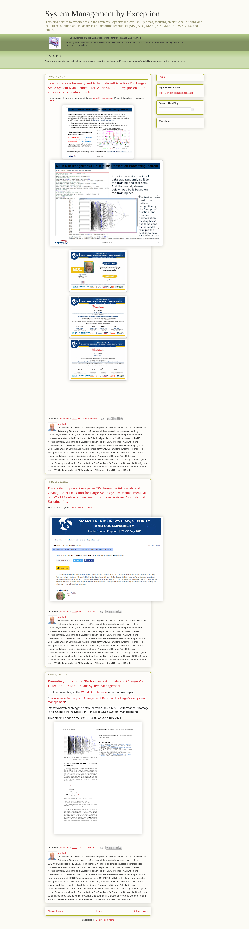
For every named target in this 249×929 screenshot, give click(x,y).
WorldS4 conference (102, 98)
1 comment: (90, 611)
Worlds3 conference (94, 692)
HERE (51, 101)
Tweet (162, 77)
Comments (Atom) (105, 920)
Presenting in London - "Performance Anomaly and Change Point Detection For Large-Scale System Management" (97, 683)
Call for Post (55, 56)
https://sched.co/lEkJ (82, 507)
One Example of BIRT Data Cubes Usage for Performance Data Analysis (105, 38)
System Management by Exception (102, 13)
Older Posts (141, 911)
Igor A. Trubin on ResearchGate (176, 92)
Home (98, 911)
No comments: (90, 418)
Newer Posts (55, 911)
